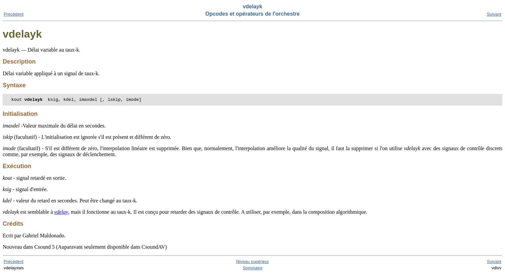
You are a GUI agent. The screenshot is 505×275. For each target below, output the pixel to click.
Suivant (494, 14)
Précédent (13, 14)
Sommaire (252, 268)
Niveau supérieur (252, 262)
